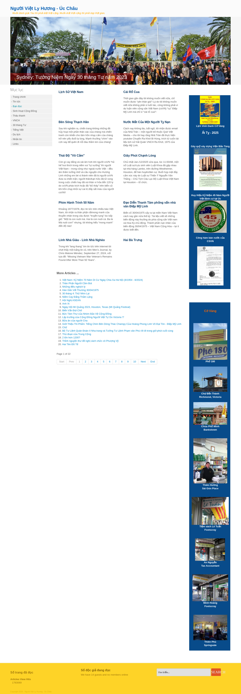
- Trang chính (18, 96)
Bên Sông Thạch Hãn (74, 122)
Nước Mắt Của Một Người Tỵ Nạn (146, 122)
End (152, 361)
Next (143, 361)
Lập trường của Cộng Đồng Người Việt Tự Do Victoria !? (93, 317)
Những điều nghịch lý (73, 286)
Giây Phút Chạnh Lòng (139, 155)
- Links (14, 143)
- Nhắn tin (16, 139)
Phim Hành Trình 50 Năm (76, 202)
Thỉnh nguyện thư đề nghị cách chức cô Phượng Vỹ (90, 340)
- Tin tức (15, 101)
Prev (71, 361)
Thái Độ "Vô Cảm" (72, 155)
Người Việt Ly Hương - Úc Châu (44, 8)
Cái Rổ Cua (131, 92)
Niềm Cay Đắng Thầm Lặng (77, 296)
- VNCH (15, 120)
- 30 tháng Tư (18, 125)
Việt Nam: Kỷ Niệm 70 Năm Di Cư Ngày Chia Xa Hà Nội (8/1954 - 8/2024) (102, 280)
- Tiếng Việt (17, 129)
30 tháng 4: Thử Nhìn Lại (75, 293)
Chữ (64, 327)
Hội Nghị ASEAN (71, 300)
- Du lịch (15, 134)
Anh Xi (65, 303)
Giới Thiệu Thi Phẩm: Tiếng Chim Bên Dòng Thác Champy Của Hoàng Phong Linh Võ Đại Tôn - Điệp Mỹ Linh (121, 324)
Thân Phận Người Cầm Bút (77, 283)
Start (61, 361)
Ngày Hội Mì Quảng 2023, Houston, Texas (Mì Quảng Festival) (96, 307)
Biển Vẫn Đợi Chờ (72, 310)
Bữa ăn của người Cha (75, 320)
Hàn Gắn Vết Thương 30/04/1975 (80, 290)
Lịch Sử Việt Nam (71, 92)
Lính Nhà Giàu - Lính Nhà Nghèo (82, 240)
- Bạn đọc (16, 106)
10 (134, 361)
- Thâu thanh (18, 115)
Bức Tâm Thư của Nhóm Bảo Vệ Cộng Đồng (86, 313)
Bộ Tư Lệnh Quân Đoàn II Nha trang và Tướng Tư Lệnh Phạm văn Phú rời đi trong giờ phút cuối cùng (117, 330)
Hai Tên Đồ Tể (82, 344)
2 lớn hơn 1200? (71, 337)
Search (216, 672)
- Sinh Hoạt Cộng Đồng (24, 111)
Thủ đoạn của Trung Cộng (76, 334)
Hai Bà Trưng (132, 240)
